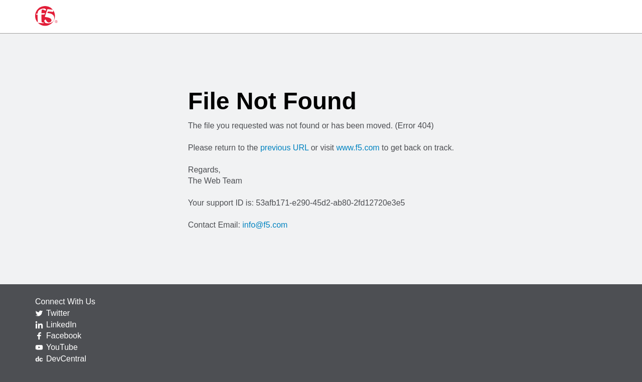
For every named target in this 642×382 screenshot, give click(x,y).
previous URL (284, 147)
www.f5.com (357, 147)
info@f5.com (264, 225)
